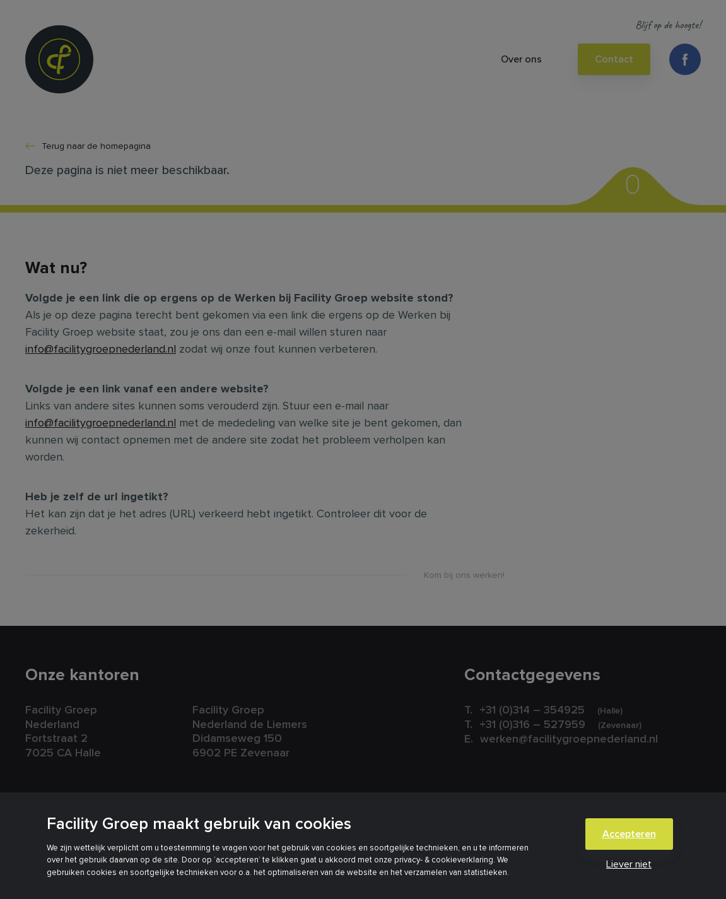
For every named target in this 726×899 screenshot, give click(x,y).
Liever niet (629, 864)
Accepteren (629, 834)
